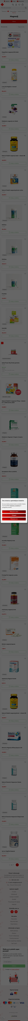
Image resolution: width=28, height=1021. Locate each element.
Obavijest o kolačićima (15, 505)
